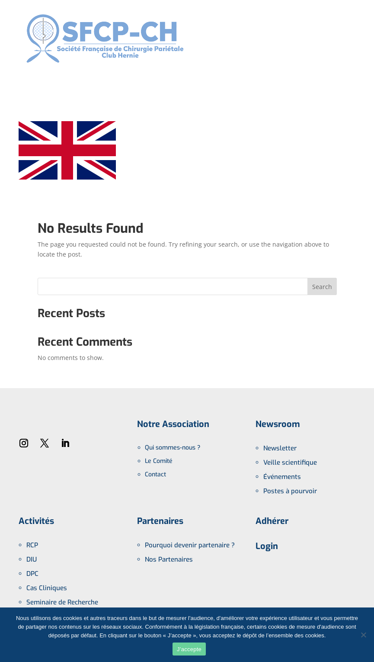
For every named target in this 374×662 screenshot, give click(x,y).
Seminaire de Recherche (62, 602)
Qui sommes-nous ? (172, 447)
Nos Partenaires (169, 559)
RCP (32, 545)
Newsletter (280, 448)
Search (322, 287)
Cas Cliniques (46, 588)
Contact (155, 474)
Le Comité (159, 461)
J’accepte (189, 649)
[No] (363, 634)
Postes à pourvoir (290, 491)
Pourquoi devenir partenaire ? (190, 545)
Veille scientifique (290, 462)
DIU (31, 559)
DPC (32, 573)
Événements (282, 476)
